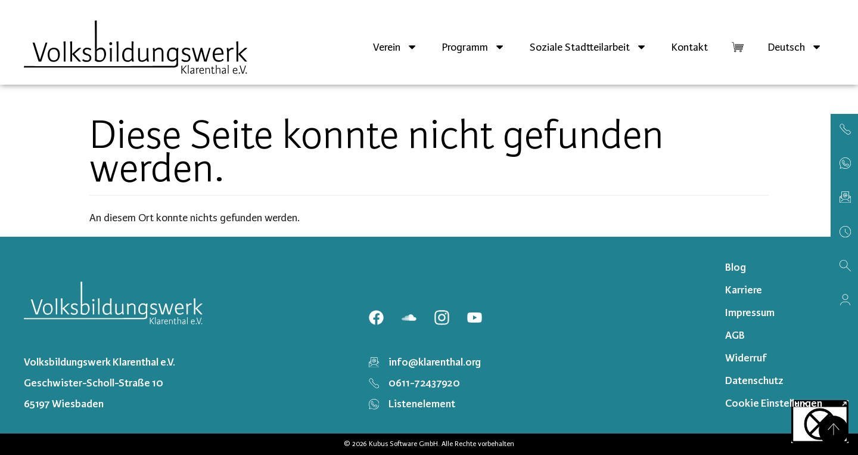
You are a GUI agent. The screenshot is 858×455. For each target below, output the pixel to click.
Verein (395, 46)
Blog (735, 267)
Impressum (750, 312)
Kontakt (689, 47)
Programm (473, 46)
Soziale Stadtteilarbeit (588, 46)
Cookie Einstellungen (773, 403)
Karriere (743, 289)
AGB (735, 335)
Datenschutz (754, 380)
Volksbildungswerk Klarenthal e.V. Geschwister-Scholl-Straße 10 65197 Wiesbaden (99, 382)
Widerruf (746, 357)
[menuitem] (795, 47)
